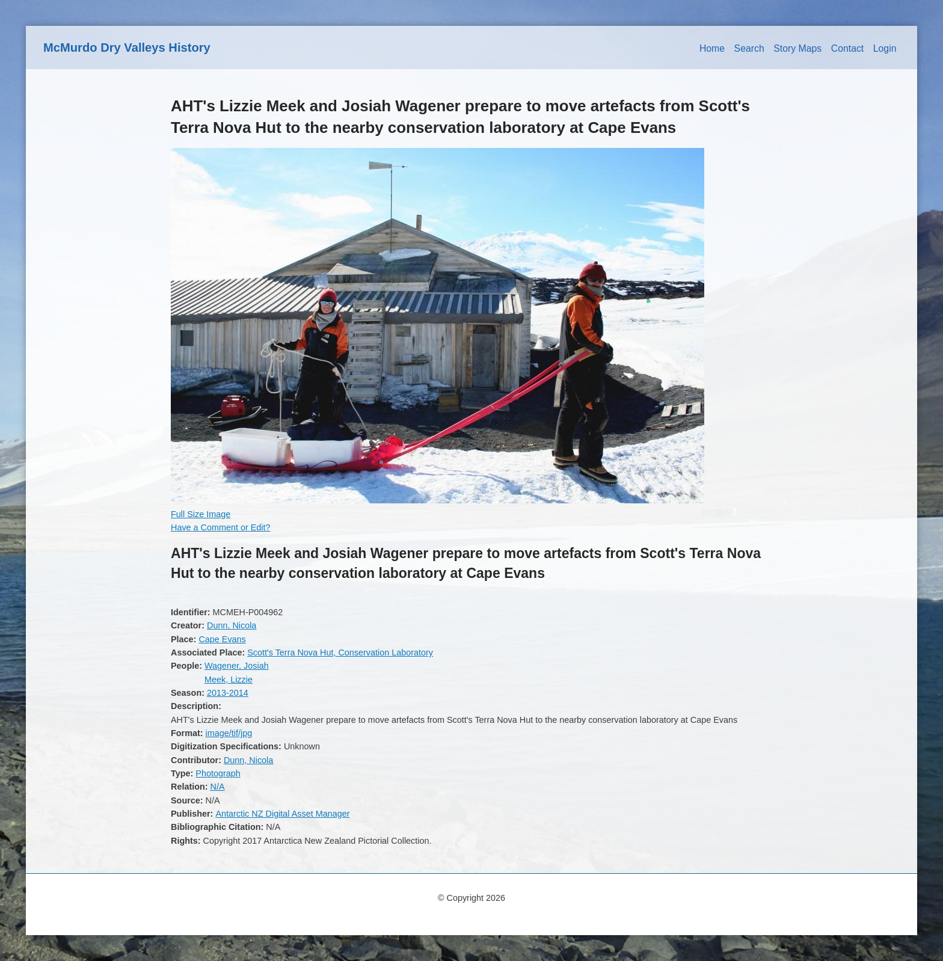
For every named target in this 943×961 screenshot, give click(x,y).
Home (712, 48)
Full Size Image (200, 514)
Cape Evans (221, 639)
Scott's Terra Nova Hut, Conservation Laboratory (340, 652)
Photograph (217, 773)
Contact (847, 48)
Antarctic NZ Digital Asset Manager (282, 813)
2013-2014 (227, 693)
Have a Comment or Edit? (221, 527)
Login (885, 48)
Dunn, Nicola (231, 625)
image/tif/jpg (229, 733)
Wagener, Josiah (236, 666)
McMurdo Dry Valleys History (126, 47)
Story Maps (797, 48)
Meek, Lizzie (228, 679)
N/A (217, 786)
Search (749, 48)
